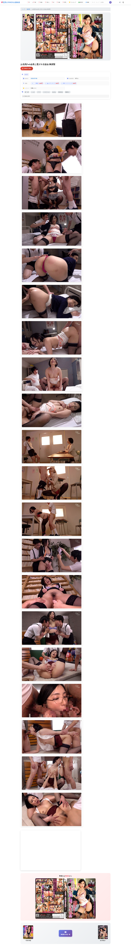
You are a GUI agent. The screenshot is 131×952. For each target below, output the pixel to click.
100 (58, 2)
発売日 (81, 2)
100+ (40, 2)
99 (34, 2)
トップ (23, 9)
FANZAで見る (26, 68)
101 (47, 2)
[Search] (100, 2)
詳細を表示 (27, 96)
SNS (87, 2)
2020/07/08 (34, 78)
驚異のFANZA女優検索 (10, 2)
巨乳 (64, 2)
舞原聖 (28, 9)
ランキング (72, 2)
